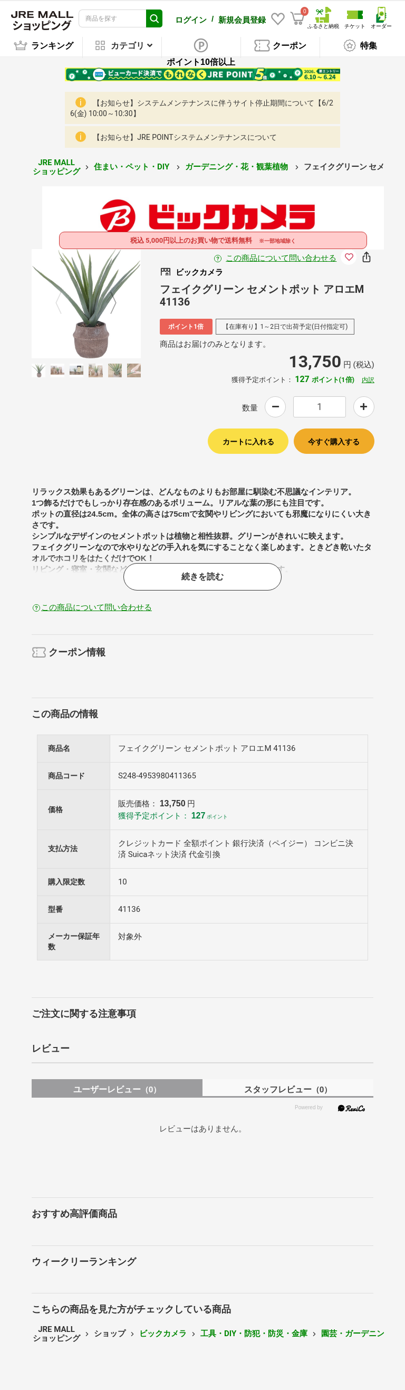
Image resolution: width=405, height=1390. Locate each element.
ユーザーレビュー (117, 1089)
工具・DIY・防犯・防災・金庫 (253, 1333)
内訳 (368, 380)
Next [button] (107, 303)
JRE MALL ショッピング (56, 167)
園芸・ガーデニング (356, 1333)
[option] (86, 303)
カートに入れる (248, 441)
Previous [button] (65, 303)
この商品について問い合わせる (281, 258)
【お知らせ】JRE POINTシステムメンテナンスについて (184, 137)
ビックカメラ (163, 1333)
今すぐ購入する (334, 441)
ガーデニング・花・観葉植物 (237, 167)
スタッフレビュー (288, 1089)
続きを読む (202, 577)
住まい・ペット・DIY (132, 167)
